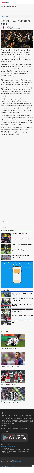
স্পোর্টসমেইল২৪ (9, 27)
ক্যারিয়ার (3, 466)
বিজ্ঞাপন (7, 466)
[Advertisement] (13, 11)
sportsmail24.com (18, 461)
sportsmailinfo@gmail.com (8, 446)
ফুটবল (7, 16)
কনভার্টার (12, 466)
